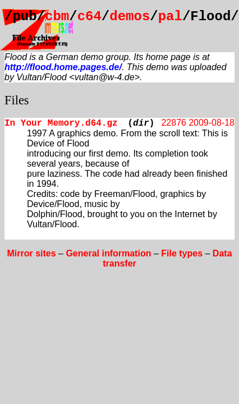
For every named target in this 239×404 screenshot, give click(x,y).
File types (182, 253)
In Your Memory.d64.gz (61, 123)
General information (108, 253)
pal (170, 16)
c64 (89, 16)
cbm (57, 16)
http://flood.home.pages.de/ (63, 67)
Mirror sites (31, 253)
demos (129, 16)
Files (16, 100)
